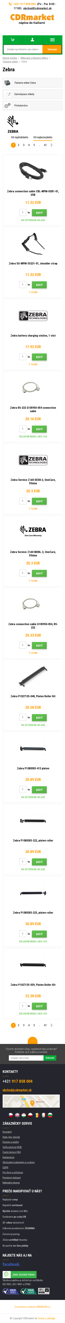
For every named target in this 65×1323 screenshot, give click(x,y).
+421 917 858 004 (22, 4)
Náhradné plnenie (11, 1182)
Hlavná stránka (10, 58)
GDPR (5, 1167)
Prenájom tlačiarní (12, 1177)
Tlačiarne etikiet (10, 61)
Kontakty (7, 1131)
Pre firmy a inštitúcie (13, 1172)
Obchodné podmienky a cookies (19, 1162)
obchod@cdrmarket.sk (37, 8)
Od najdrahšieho (19, 137)
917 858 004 (18, 1081)
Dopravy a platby (11, 1142)
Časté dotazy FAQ (12, 1152)
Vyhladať (52, 49)
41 (45, 145)
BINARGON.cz (43, 1306)
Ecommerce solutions (26, 1306)
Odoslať (50, 1057)
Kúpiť (39, 213)
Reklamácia (8, 1157)
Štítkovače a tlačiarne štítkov (34, 58)
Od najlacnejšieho (42, 137)
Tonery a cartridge (46, 1318)
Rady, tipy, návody (11, 1137)
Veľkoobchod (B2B (12, 1147)
